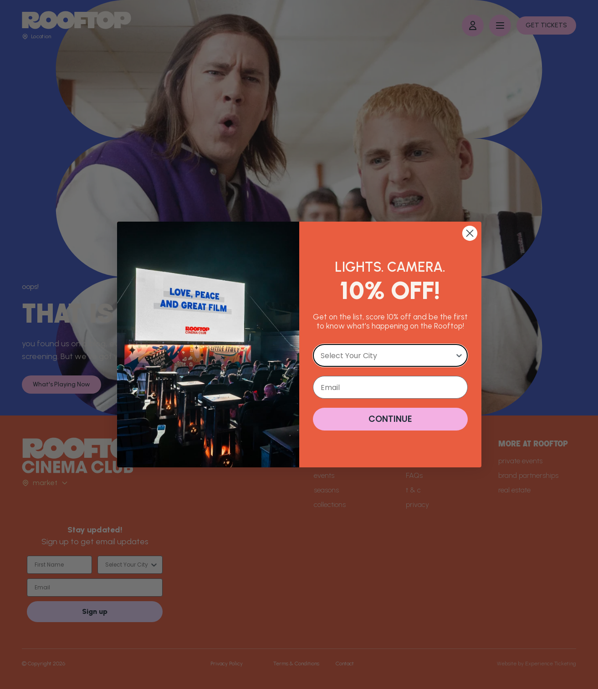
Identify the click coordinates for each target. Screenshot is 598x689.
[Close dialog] (470, 233)
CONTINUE (390, 419)
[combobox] (388, 355)
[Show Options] (459, 355)
